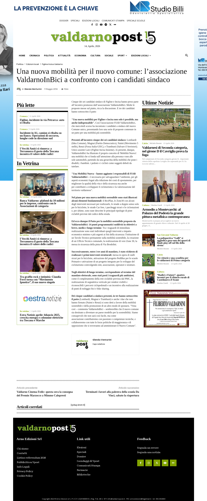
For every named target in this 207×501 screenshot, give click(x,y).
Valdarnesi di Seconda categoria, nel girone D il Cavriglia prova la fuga (165, 151)
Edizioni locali (32, 64)
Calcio (145, 143)
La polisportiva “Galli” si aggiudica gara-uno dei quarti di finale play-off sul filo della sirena (173, 242)
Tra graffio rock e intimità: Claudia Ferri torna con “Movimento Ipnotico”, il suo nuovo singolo (40, 279)
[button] (186, 55)
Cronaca (24, 116)
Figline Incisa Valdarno (52, 64)
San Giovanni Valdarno (167, 235)
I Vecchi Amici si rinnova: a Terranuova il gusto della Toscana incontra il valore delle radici (39, 151)
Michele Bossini (156, 143)
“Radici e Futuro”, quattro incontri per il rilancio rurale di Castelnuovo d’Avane (173, 277)
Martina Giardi (156, 205)
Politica (19, 64)
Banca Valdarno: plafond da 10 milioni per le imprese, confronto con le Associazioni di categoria (42, 203)
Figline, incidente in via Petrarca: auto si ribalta (42, 121)
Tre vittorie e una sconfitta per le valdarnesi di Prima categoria (173, 259)
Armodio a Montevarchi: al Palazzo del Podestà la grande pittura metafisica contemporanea (166, 213)
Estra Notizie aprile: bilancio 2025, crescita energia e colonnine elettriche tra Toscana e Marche (41, 317)
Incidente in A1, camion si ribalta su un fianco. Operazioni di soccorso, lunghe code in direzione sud (41, 135)
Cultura (145, 205)
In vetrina (24, 145)
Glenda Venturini (33, 89)
